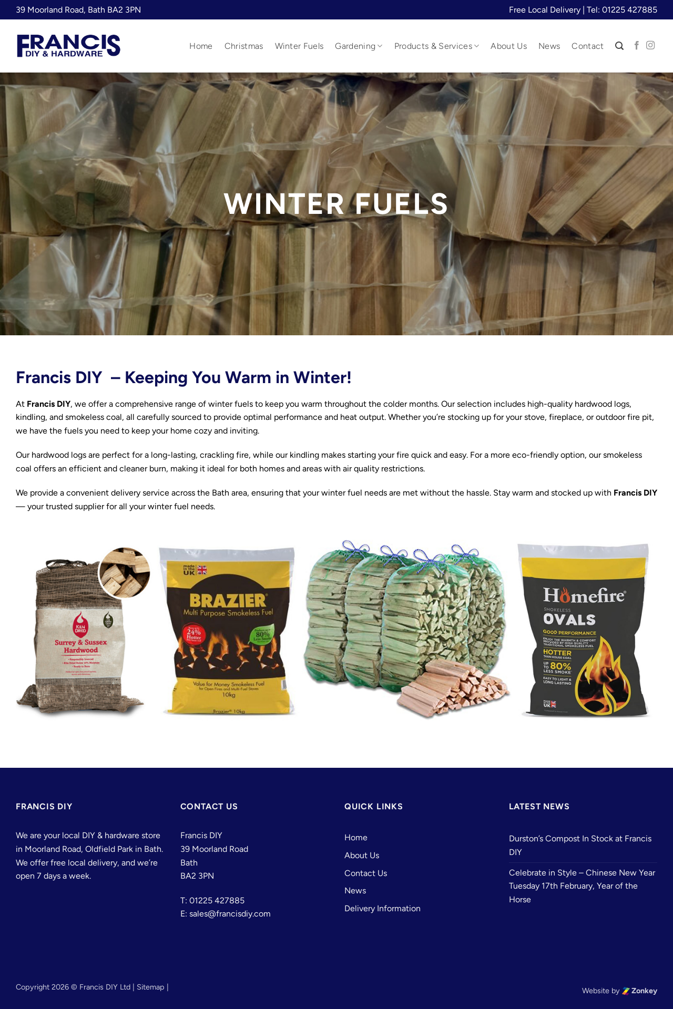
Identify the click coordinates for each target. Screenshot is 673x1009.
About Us (509, 46)
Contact (588, 46)
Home (200, 46)
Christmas (244, 46)
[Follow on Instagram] (650, 45)
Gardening (358, 46)
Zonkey (639, 990)
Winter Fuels (299, 46)
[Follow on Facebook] (637, 45)
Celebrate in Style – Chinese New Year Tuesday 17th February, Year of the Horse (582, 886)
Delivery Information (382, 908)
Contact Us (365, 873)
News (549, 46)
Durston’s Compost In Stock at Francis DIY (580, 845)
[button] (619, 46)
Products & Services (437, 46)
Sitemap (151, 987)
